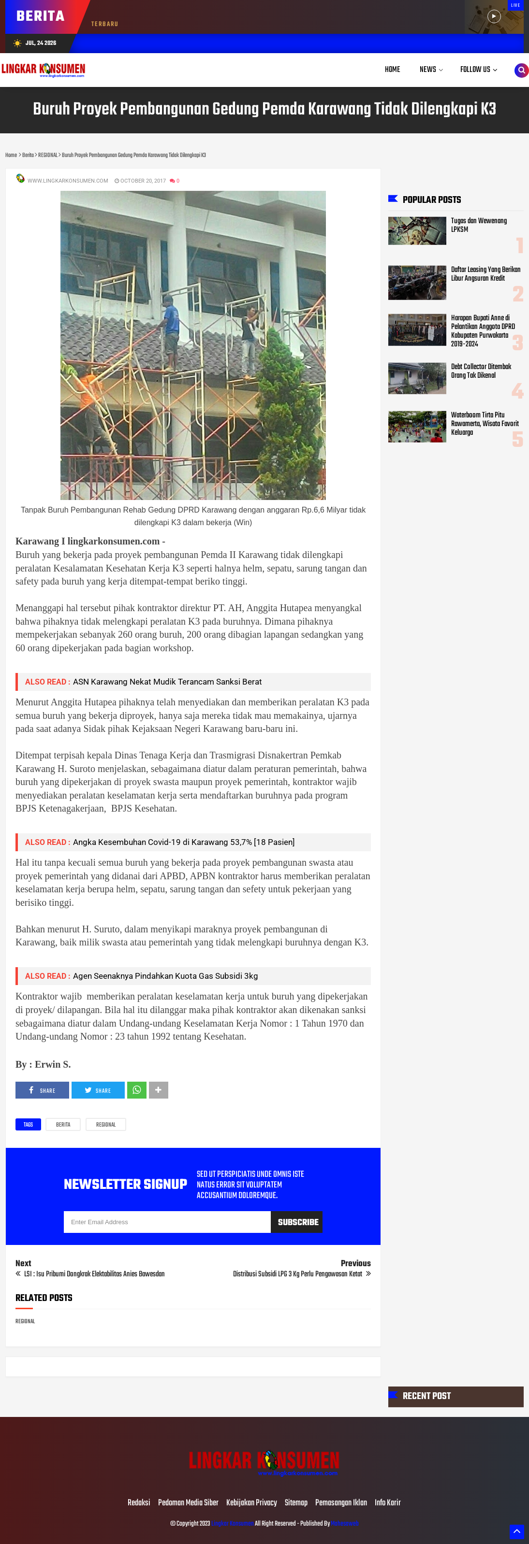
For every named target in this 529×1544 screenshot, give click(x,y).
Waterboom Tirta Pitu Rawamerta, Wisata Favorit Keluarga (485, 424)
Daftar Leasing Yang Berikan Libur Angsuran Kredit (486, 274)
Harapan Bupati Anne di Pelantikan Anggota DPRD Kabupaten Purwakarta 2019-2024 (483, 331)
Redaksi (139, 1503)
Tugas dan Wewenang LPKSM (479, 225)
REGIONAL (106, 1125)
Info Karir (388, 1503)
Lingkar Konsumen (232, 1524)
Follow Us (475, 69)
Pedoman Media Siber (188, 1503)
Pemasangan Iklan (341, 1503)
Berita (63, 1125)
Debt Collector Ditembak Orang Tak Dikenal (481, 371)
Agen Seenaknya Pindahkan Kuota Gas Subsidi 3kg (165, 976)
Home (392, 69)
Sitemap (296, 1503)
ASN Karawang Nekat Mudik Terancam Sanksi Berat (167, 681)
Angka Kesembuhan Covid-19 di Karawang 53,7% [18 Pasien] (184, 842)
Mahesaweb (344, 1524)
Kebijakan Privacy (251, 1503)
